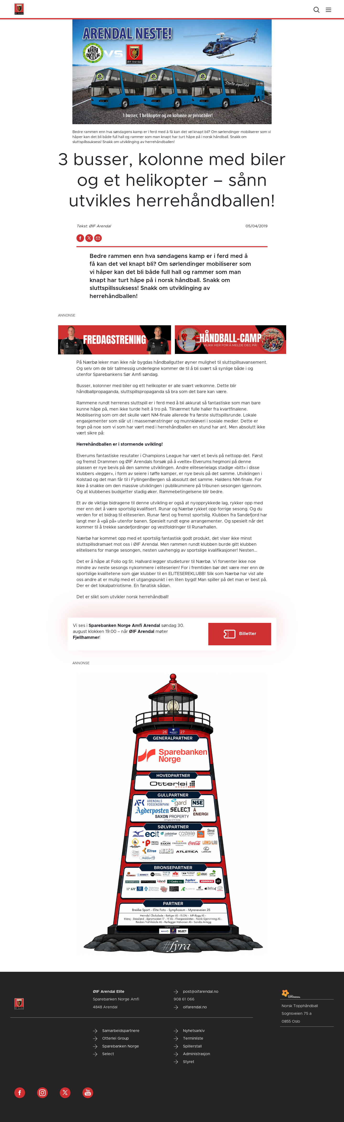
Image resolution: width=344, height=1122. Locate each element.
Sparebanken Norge (116, 1046)
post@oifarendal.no (196, 992)
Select (103, 1054)
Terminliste (188, 1039)
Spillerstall (188, 1046)
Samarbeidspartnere (116, 1031)
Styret (184, 1062)
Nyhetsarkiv (189, 1031)
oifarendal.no (190, 1007)
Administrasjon (192, 1054)
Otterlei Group (111, 1039)
